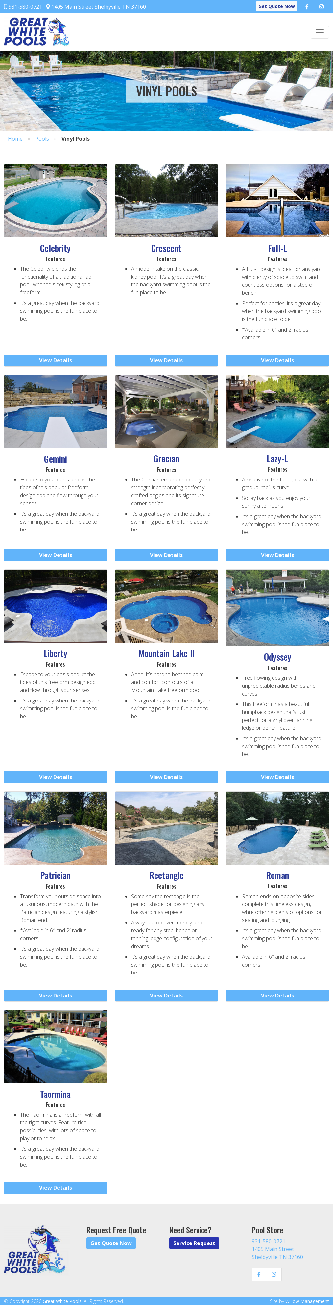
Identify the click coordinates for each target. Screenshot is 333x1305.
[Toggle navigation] (320, 32)
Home (15, 138)
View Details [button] (55, 360)
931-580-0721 (23, 6)
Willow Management (307, 1301)
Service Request (194, 1243)
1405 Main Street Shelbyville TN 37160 (96, 6)
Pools (42, 138)
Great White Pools (62, 1301)
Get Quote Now (276, 6)
